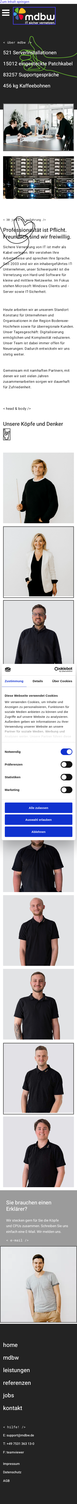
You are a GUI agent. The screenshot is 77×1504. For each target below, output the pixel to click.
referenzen (17, 1383)
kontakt (12, 1408)
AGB (6, 1480)
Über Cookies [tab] (62, 681)
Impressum (11, 1463)
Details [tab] (38, 681)
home (10, 1345)
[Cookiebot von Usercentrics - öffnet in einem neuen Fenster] (54, 669)
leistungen (16, 1370)
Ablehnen (38, 831)
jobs (8, 1395)
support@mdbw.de (20, 1435)
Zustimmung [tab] (14, 681)
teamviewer (15, 1452)
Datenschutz (12, 1472)
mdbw (11, 1358)
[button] (17, 1240)
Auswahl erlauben (38, 819)
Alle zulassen (38, 807)
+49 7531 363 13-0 (20, 1443)
